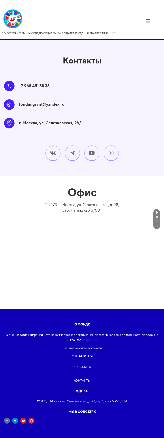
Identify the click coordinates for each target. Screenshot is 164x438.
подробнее (90, 340)
